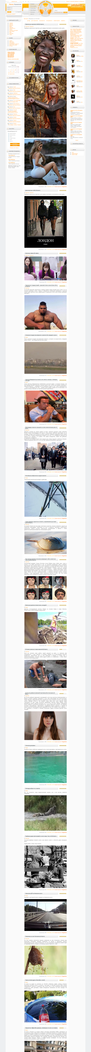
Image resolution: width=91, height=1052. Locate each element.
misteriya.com (14, 1)
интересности (72, 41)
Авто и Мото (11, 31)
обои (82, 43)
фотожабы (72, 46)
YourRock (78, 65)
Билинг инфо (74, 154)
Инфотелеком (75, 153)
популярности (42, 20)
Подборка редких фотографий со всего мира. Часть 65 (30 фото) (40, 836)
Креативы (11, 33)
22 (12, 72)
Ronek (78, 70)
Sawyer (14, 120)
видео (72, 38)
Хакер (78, 36)
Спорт (10, 34)
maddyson (80, 29)
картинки (74, 43)
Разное (10, 29)
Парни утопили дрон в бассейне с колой (35, 980)
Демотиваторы (77, 31)
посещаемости (49, 20)
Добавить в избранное (79, 1)
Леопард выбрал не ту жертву (32, 788)
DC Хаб (10, 46)
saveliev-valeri (79, 90)
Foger (78, 85)
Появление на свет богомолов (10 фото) (35, 936)
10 (15, 69)
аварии (76, 37)
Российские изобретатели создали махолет (35, 475)
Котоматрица (76, 33)
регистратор (76, 45)
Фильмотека (11, 42)
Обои (10, 32)
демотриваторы (80, 38)
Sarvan (78, 55)
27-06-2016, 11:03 (50, 331)
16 (13, 71)
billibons (78, 96)
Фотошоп (74, 36)
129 (81, 97)
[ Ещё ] (76, 140)
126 (81, 102)
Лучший (15, 109)
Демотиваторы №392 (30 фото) (32, 190)
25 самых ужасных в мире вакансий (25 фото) (36, 649)
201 (81, 91)
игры (11, 41)
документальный (73, 39)
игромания (80, 40)
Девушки (72, 31)
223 (81, 81)
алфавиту (63, 20)
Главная (11, 23)
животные (72, 40)
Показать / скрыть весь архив (13, 58)
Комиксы (72, 33)
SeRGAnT (15, 93)
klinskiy (14, 117)
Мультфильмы (73, 34)
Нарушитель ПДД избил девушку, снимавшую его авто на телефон (41, 1027)
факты (80, 45)
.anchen (78, 75)
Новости (11, 24)
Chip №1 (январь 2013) (13, 101)
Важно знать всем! (13, 44)
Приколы (11, 27)
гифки (75, 38)
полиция (71, 44)
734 (81, 61)
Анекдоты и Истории (13, 30)
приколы (75, 44)
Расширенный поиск (58, 12)
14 (10, 71)
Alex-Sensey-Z (16, 103)
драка (78, 39)
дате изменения (34, 20)
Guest (14, 86)
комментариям (57, 20)
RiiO (14, 90)
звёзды (75, 40)
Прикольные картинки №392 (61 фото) (34, 24)
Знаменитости (12, 28)
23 (13, 72)
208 (81, 86)
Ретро (81, 35)
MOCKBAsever (80, 80)
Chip (71, 29)
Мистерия (26, 18)
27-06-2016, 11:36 (50, 249)
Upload (10, 40)
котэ (79, 43)
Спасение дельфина (30, 745)
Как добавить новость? (14, 43)
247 (81, 76)
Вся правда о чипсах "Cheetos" (14, 124)
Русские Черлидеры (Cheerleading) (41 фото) (13, 112)
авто (79, 37)
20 (8, 72)
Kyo (14, 106)
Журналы (72, 32)
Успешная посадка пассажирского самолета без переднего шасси (41, 335)
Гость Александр (16, 100)
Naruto (78, 60)
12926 (82, 56)
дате (28, 20)
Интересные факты (78, 32)
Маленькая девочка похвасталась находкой (35, 605)
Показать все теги (74, 47)
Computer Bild (75, 29)
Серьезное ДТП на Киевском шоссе (33, 893)
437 (81, 66)
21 (10, 72)
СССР (71, 36)
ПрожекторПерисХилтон (74, 35)
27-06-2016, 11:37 (50, 186)
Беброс (14, 123)
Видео (10, 26)
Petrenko (15, 114)
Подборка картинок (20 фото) (14, 88)
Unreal (78, 101)
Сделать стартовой (70, 1)
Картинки (11, 25)
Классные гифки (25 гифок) (31, 253)
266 (81, 71)
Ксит (73, 152)
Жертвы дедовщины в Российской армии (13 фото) (13, 98)
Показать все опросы (14, 147)
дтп (80, 39)
